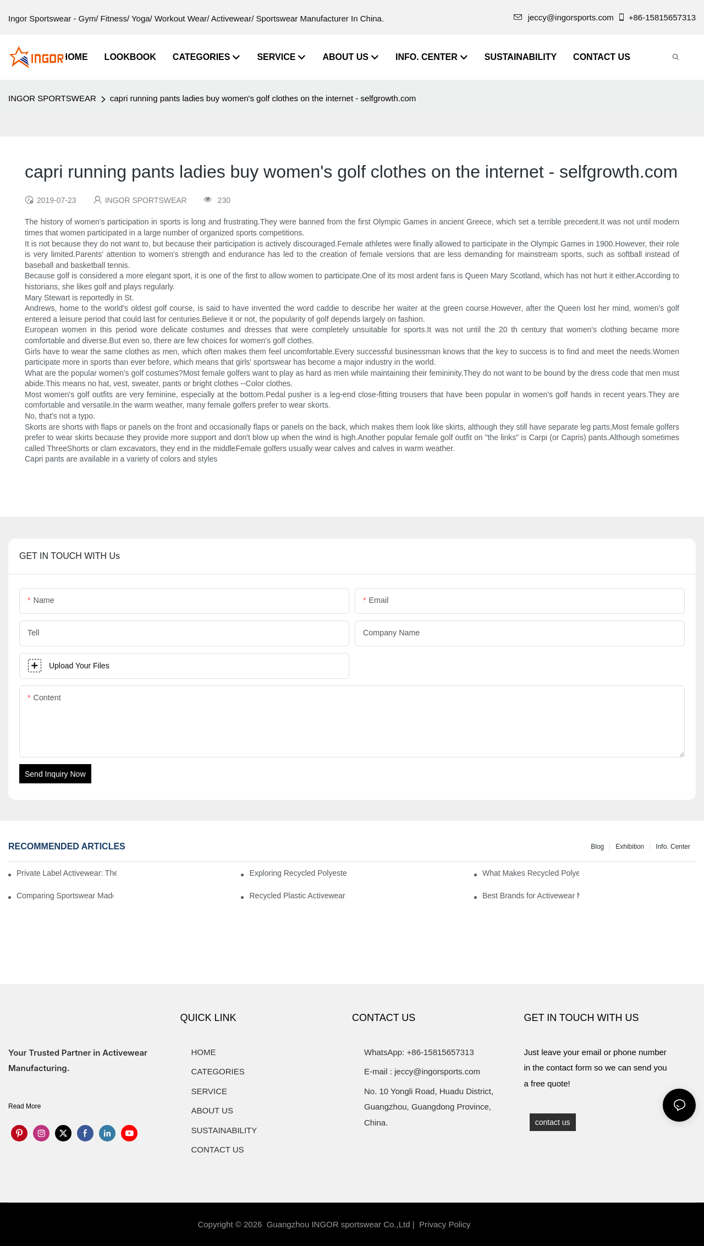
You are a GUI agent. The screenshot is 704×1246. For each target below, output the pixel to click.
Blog (597, 846)
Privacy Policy (444, 1224)
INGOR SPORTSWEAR (52, 98)
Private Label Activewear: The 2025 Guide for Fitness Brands (66, 873)
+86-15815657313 (656, 17)
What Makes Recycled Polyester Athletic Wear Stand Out (530, 873)
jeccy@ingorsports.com (564, 17)
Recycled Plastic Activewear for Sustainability (297, 895)
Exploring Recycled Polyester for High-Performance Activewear (297, 873)
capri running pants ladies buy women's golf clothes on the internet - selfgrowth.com (263, 98)
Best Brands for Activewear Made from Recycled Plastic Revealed (530, 895)
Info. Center (673, 846)
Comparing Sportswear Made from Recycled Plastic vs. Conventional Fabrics (64, 895)
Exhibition (629, 846)
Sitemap (491, 1224)
